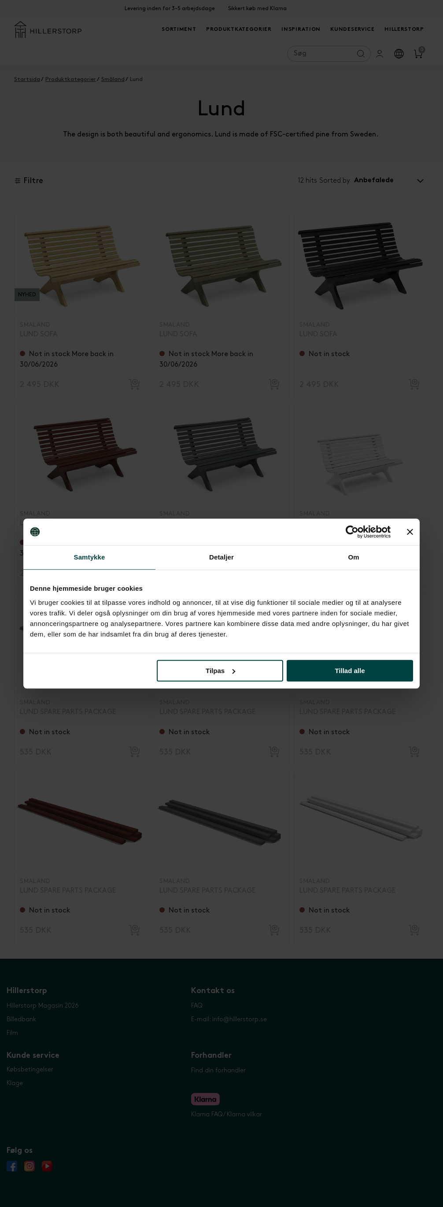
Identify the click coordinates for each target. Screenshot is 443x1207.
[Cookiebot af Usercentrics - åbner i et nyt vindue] (352, 531)
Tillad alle (350, 670)
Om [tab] (353, 557)
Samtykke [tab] (89, 557)
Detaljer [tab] (221, 557)
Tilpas (220, 670)
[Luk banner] (410, 532)
